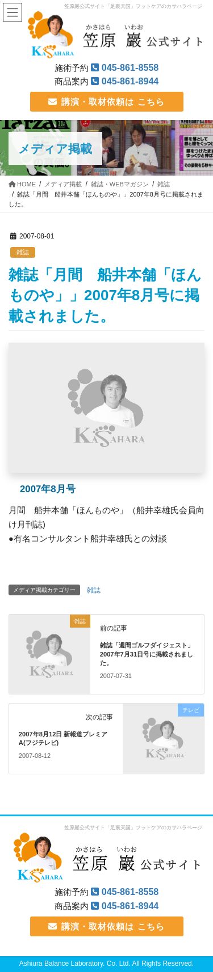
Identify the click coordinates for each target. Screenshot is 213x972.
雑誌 (22, 252)
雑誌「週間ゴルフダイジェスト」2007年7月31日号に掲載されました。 (147, 654)
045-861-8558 (130, 67)
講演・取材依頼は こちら (106, 101)
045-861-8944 (130, 81)
